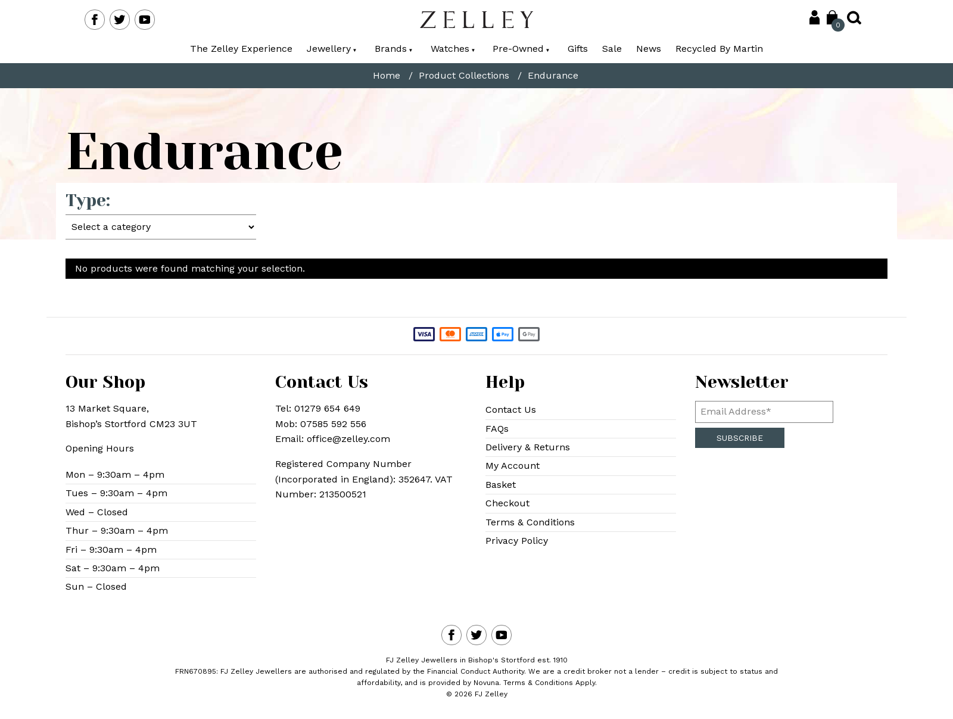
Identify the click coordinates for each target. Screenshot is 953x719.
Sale (612, 48)
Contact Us (510, 409)
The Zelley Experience (241, 48)
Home (386, 75)
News (648, 48)
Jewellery (332, 48)
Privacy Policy (516, 540)
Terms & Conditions (530, 522)
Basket (500, 484)
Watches (453, 48)
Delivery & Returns (527, 447)
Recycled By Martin (719, 48)
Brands (394, 48)
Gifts (578, 48)
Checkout (507, 503)
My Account (512, 465)
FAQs (497, 428)
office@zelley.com (348, 438)
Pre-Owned (521, 48)
